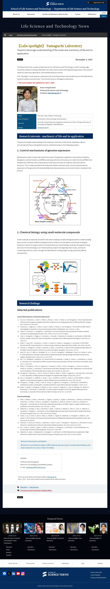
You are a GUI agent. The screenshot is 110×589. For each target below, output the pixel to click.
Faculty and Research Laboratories (55, 14)
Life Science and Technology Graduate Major (36, 490)
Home (10, 35)
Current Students (95, 575)
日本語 (104, 13)
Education (31, 14)
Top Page (6, 14)
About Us (16, 14)
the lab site (52, 477)
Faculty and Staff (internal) (98, 578)
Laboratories (34, 487)
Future (77, 14)
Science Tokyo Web (96, 572)
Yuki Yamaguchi (55, 93)
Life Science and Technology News (27, 35)
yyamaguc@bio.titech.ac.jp (35, 467)
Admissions (92, 14)
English (104, 16)
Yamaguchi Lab (43, 127)
